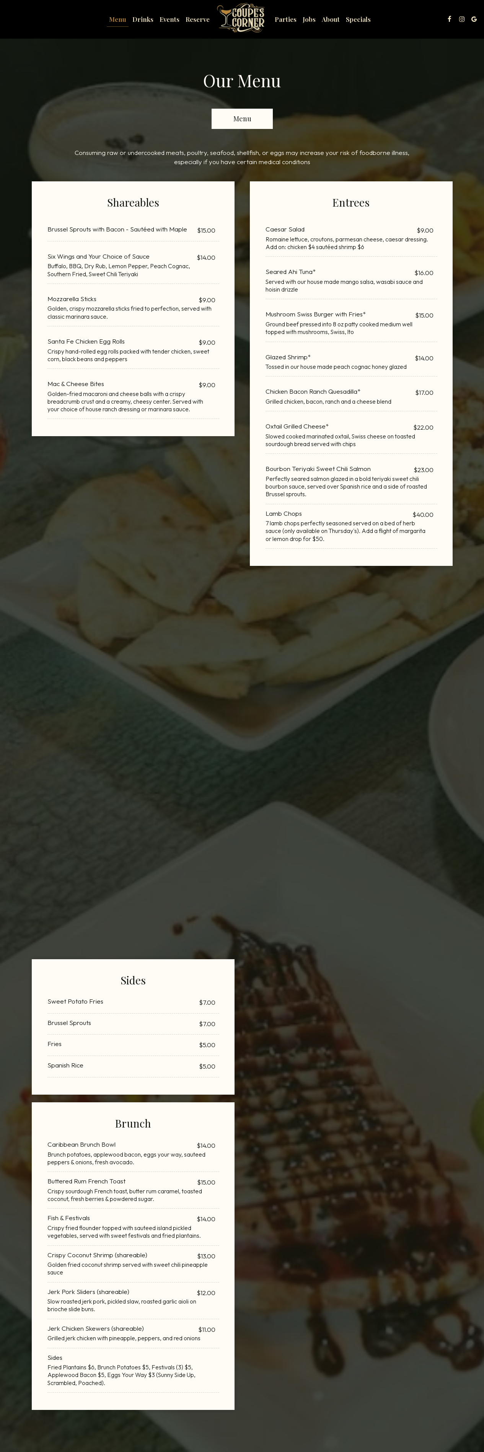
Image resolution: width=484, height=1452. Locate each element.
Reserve (198, 19)
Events (169, 19)
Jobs (309, 19)
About (331, 19)
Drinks (142, 19)
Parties (286, 19)
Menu (117, 19)
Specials (358, 19)
